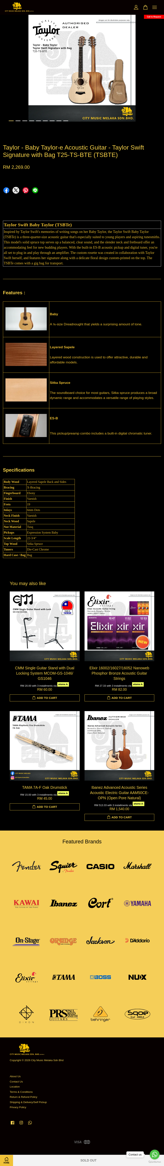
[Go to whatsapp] (155, 1154)
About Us (15, 1076)
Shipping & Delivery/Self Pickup (28, 1102)
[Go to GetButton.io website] (154, 1162)
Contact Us (16, 1081)
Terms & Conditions (21, 1091)
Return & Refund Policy (23, 1096)
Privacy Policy (18, 1107)
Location (15, 1086)
